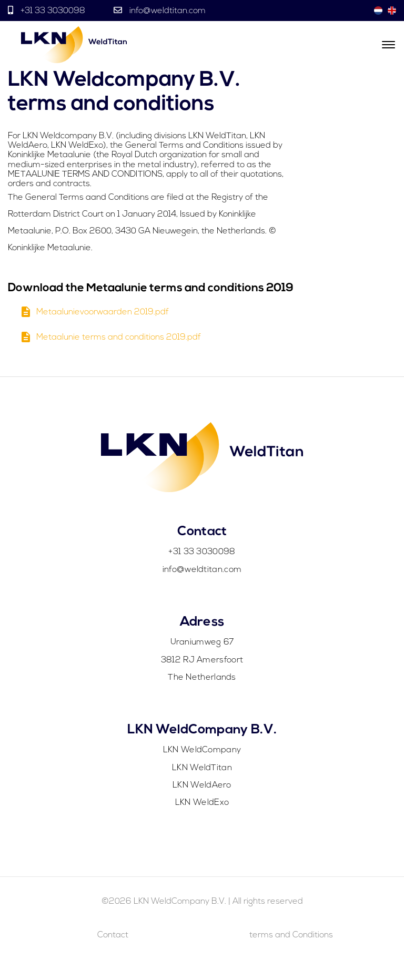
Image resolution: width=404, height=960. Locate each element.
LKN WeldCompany (202, 750)
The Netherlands (202, 677)
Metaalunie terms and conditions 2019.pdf (110, 340)
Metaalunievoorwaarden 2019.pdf (94, 315)
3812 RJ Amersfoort (202, 660)
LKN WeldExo (202, 803)
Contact (112, 935)
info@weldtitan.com (166, 11)
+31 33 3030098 (52, 11)
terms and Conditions (291, 935)
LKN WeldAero (202, 785)
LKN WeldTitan (202, 768)
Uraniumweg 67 (202, 642)
